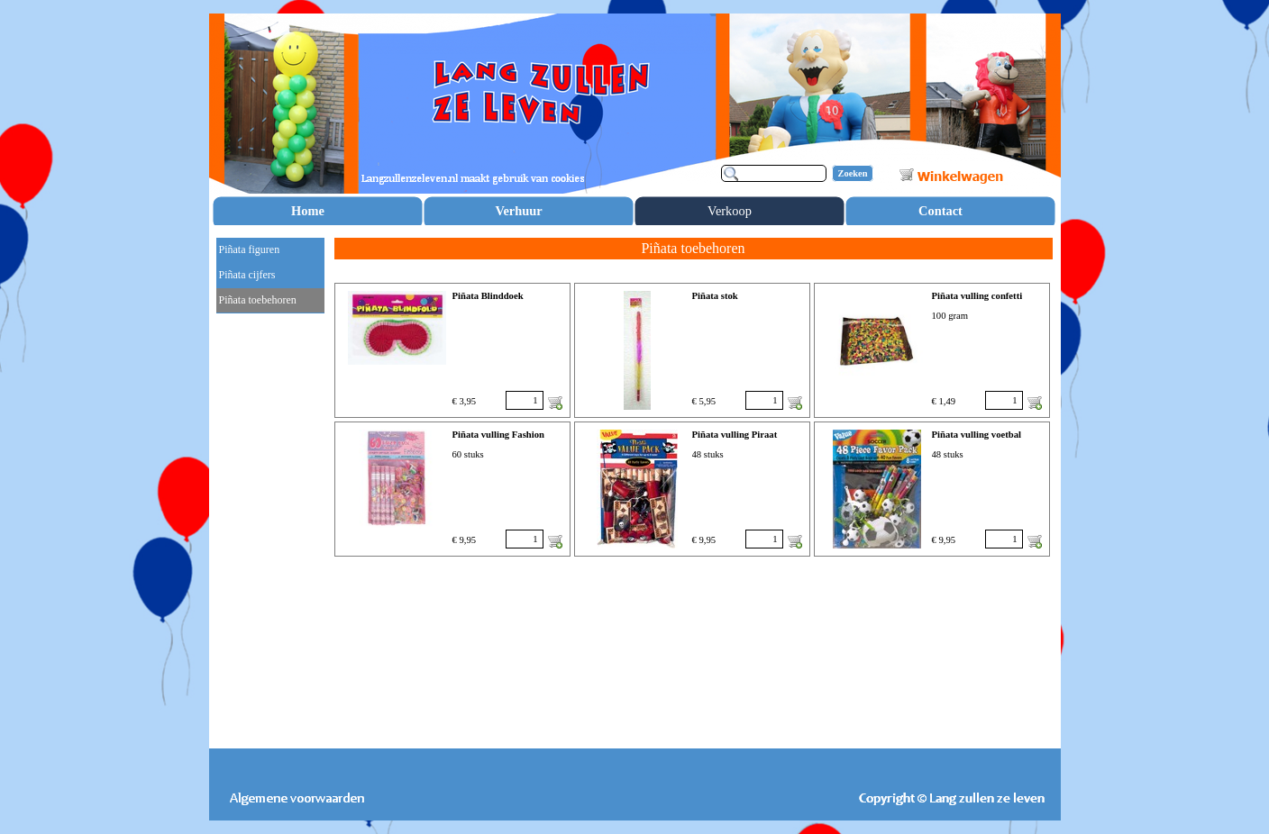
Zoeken (853, 173)
